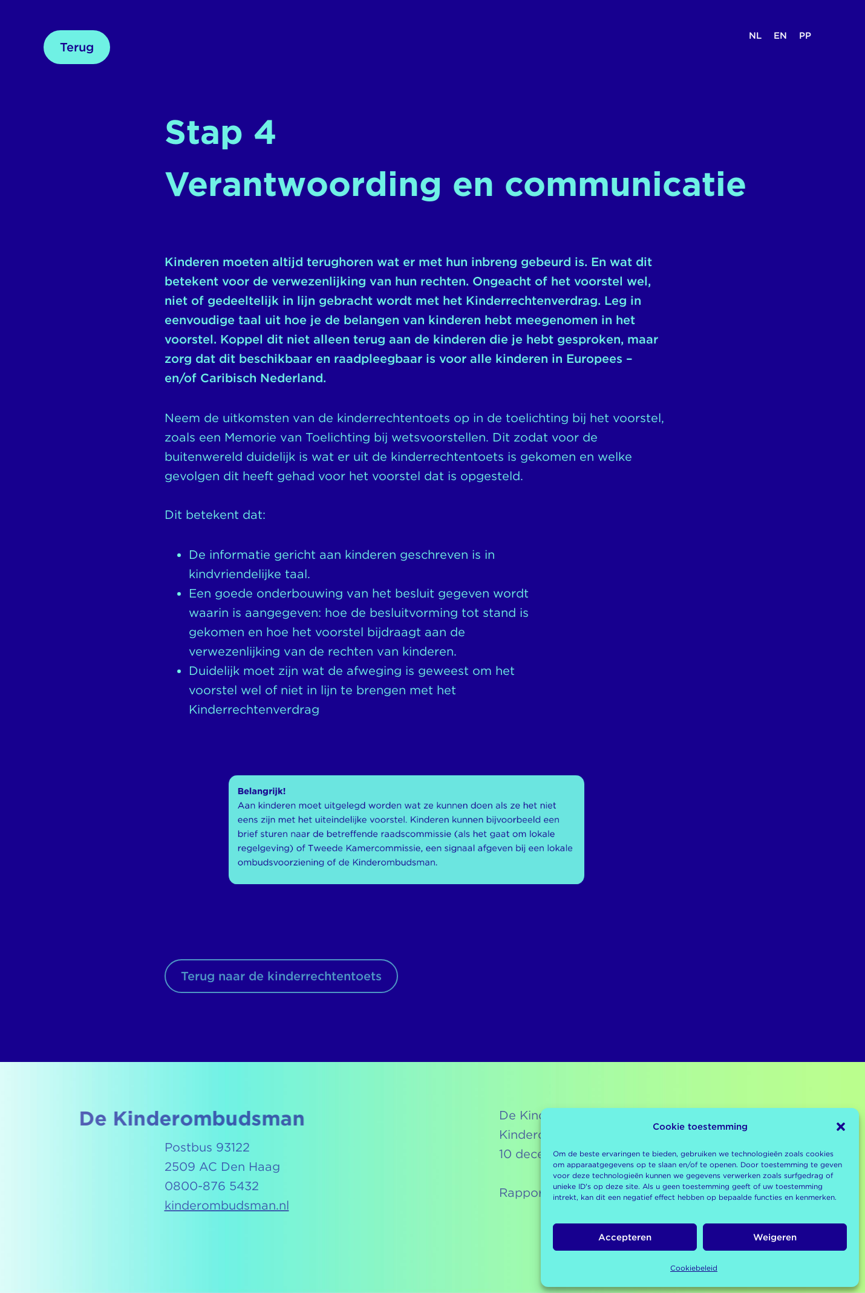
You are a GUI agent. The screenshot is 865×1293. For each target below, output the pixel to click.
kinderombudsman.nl (227, 1205)
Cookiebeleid (693, 1267)
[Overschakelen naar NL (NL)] (755, 36)
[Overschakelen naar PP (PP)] (805, 36)
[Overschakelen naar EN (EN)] (780, 36)
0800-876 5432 (212, 1186)
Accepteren (624, 1237)
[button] (841, 1127)
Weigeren (775, 1237)
